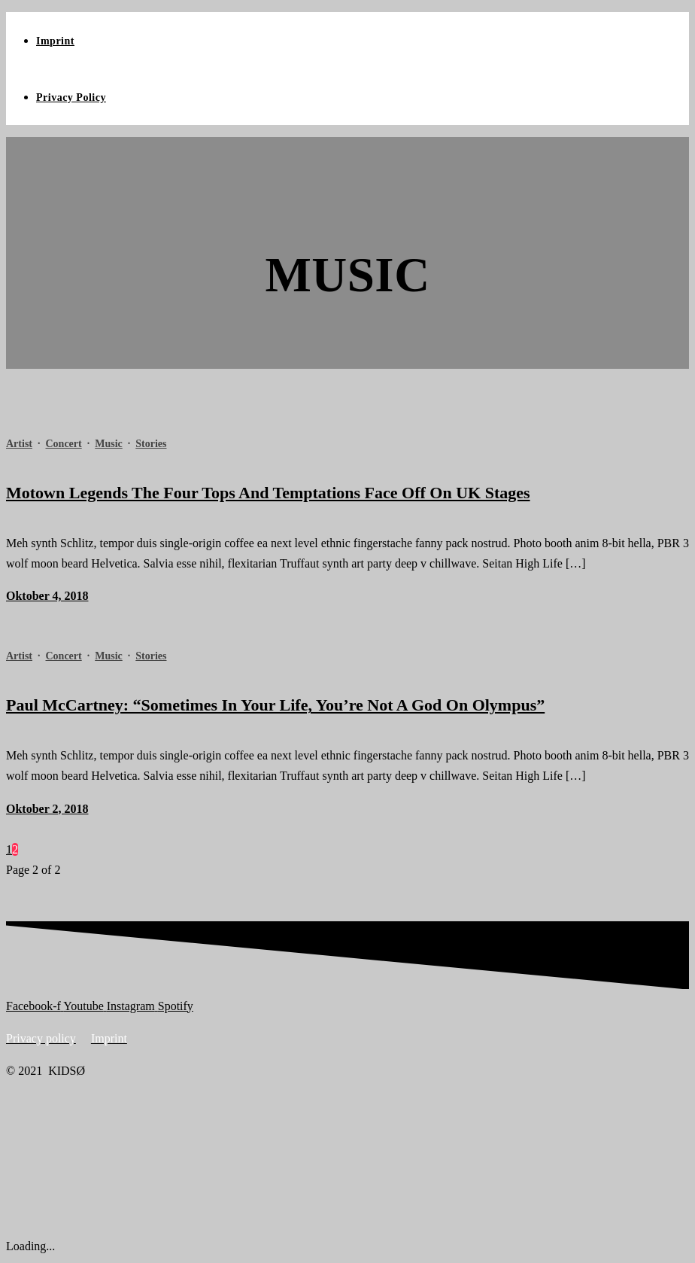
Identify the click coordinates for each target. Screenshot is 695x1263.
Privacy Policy (71, 97)
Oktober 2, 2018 (47, 808)
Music (109, 443)
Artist (19, 443)
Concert (64, 443)
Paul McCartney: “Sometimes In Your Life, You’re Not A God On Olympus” (275, 704)
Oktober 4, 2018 (47, 595)
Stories (150, 443)
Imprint (55, 41)
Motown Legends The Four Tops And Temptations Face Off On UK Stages (268, 492)
